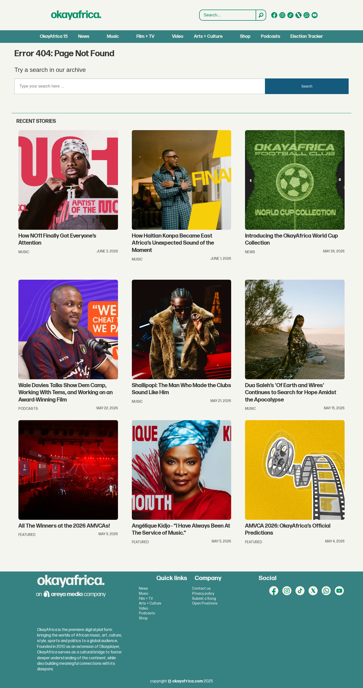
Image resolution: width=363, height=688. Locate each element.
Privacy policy (203, 593)
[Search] (261, 15)
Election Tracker (306, 36)
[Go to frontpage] (76, 15)
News (83, 36)
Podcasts (270, 36)
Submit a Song (204, 598)
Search (306, 86)
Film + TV (145, 36)
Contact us (201, 588)
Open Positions (205, 603)
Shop (245, 36)
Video (177, 36)
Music (113, 36)
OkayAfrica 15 (54, 36)
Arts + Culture (208, 36)
